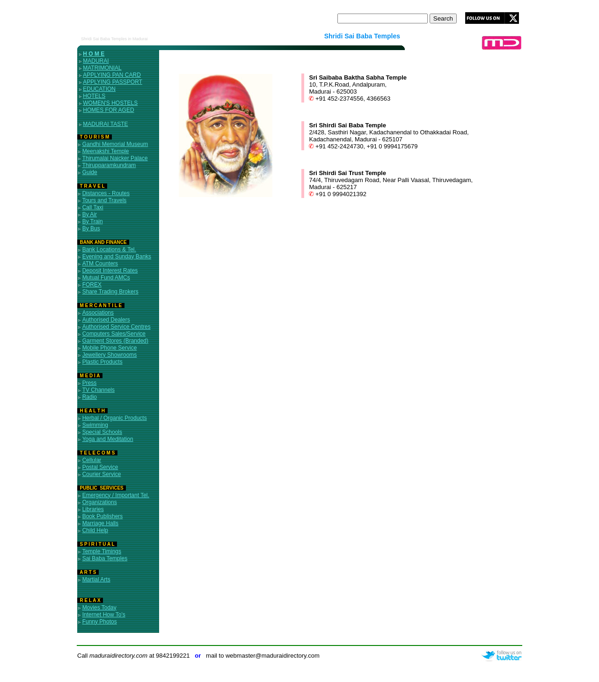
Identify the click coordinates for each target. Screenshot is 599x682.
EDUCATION (99, 89)
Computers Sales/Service (114, 333)
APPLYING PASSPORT (112, 82)
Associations (98, 312)
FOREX (92, 284)
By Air (89, 214)
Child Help (95, 530)
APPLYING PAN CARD (112, 75)
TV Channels (98, 390)
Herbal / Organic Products (114, 418)
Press (89, 383)
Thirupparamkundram (109, 165)
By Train (92, 221)
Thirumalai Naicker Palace (115, 158)
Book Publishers (102, 516)
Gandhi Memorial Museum (115, 144)
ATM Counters (100, 263)
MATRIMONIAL (102, 68)
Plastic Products (102, 362)
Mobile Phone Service (109, 348)
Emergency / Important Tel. (115, 495)
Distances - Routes (106, 193)
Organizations (99, 502)
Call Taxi (92, 207)
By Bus (91, 228)
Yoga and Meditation (107, 439)
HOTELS (94, 96)
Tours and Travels (104, 200)
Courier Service (101, 474)
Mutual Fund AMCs (106, 277)
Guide (89, 172)
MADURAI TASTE (105, 124)
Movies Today (99, 607)
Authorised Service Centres (116, 326)
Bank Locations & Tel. (109, 249)
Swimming (95, 425)
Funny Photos (99, 621)
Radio (89, 397)
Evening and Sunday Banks (116, 256)
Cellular (92, 460)
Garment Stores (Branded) (115, 340)
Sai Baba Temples (105, 558)
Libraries (93, 509)
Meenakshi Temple (105, 151)
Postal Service (100, 467)
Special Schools (102, 432)
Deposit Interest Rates (110, 270)
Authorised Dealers (106, 319)
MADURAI (96, 61)
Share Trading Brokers (110, 291)
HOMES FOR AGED (108, 110)
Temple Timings (101, 551)
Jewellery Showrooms (109, 355)
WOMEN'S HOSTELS (110, 103)
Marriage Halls (100, 523)
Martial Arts (96, 579)
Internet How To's (103, 614)
